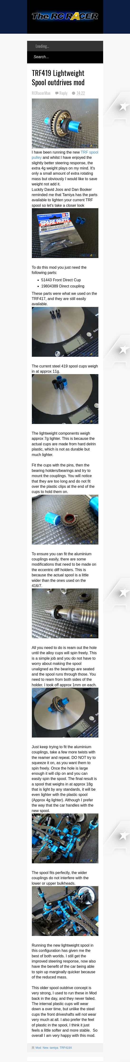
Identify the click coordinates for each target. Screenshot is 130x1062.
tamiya (54, 1047)
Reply (63, 93)
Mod (38, 1047)
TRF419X (66, 1047)
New (45, 1047)
